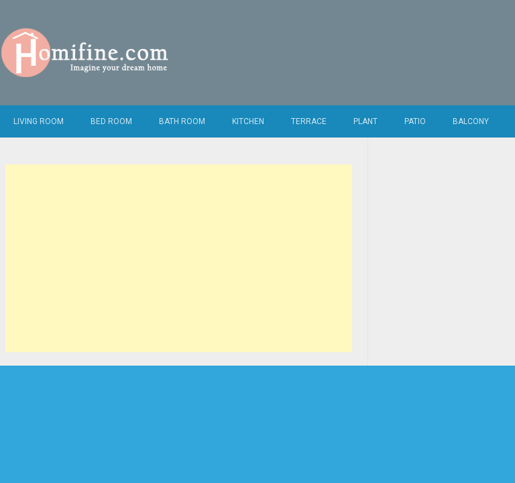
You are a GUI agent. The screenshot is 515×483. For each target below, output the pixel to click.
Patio (415, 121)
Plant (365, 121)
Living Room (38, 121)
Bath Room (182, 121)
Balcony (471, 121)
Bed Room (111, 121)
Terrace (309, 121)
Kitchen (248, 121)
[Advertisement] (179, 258)
